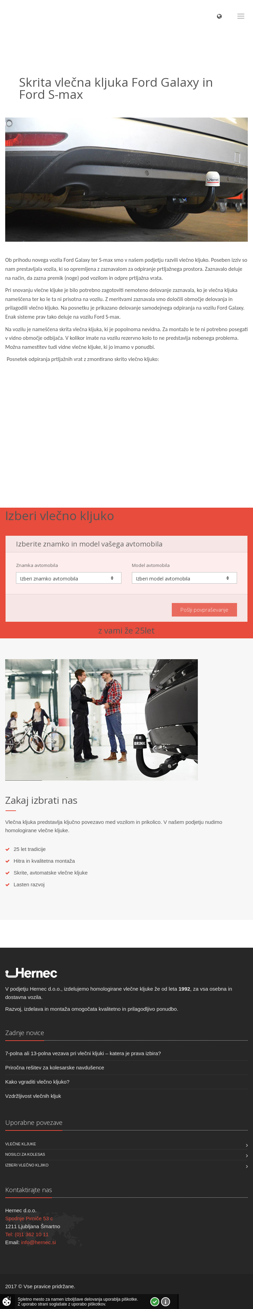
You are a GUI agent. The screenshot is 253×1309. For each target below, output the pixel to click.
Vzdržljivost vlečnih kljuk (33, 1096)
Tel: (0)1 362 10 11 (27, 1234)
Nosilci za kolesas (25, 1154)
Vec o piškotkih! (165, 1301)
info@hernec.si (38, 1242)
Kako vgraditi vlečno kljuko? (37, 1082)
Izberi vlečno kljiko (27, 1165)
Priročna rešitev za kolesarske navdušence (54, 1067)
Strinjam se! (154, 1301)
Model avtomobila (151, 565)
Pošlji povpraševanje (204, 609)
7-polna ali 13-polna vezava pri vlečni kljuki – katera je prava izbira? (83, 1053)
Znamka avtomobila (37, 565)
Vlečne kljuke (20, 1144)
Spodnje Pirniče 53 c (29, 1218)
